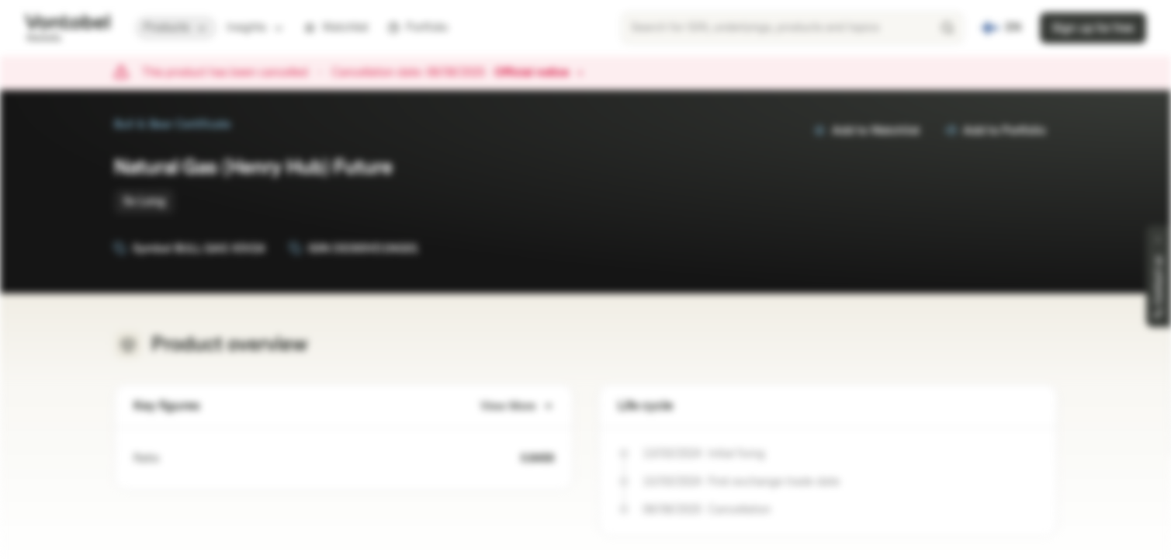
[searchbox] (792, 27)
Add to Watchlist (866, 130)
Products (176, 27)
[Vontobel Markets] (67, 28)
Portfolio (417, 27)
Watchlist (336, 27)
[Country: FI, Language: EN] (1001, 27)
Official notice (539, 73)
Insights (256, 27)
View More (517, 406)
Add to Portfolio (994, 130)
